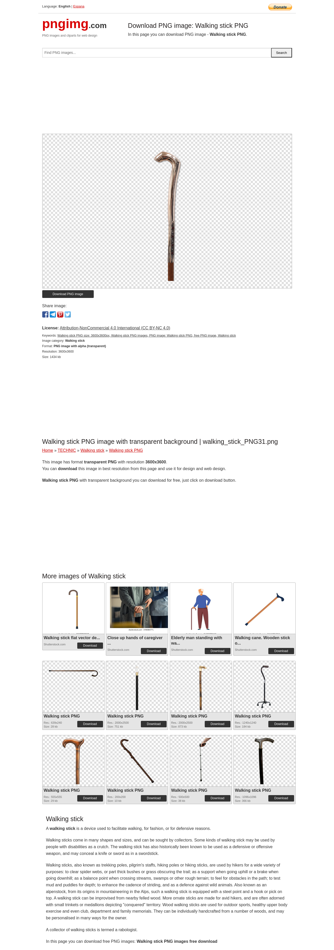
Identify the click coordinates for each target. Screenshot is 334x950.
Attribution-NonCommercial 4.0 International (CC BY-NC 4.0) (115, 328)
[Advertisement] (167, 98)
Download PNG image (68, 294)
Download (90, 645)
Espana (78, 6)
